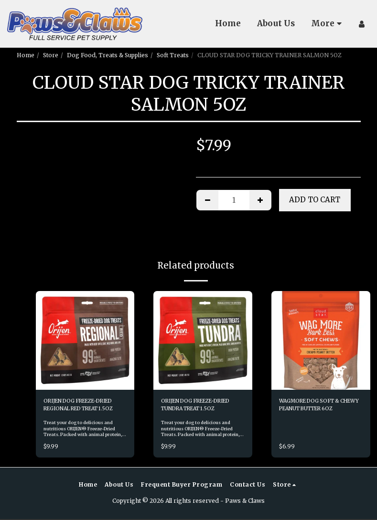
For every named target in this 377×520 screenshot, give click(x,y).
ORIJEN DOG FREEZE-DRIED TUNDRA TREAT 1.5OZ (202, 406)
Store (50, 55)
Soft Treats (173, 55)
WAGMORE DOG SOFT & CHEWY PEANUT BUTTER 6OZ (317, 406)
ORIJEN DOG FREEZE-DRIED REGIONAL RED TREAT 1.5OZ (85, 406)
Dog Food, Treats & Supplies (107, 55)
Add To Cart (314, 199)
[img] (85, 340)
